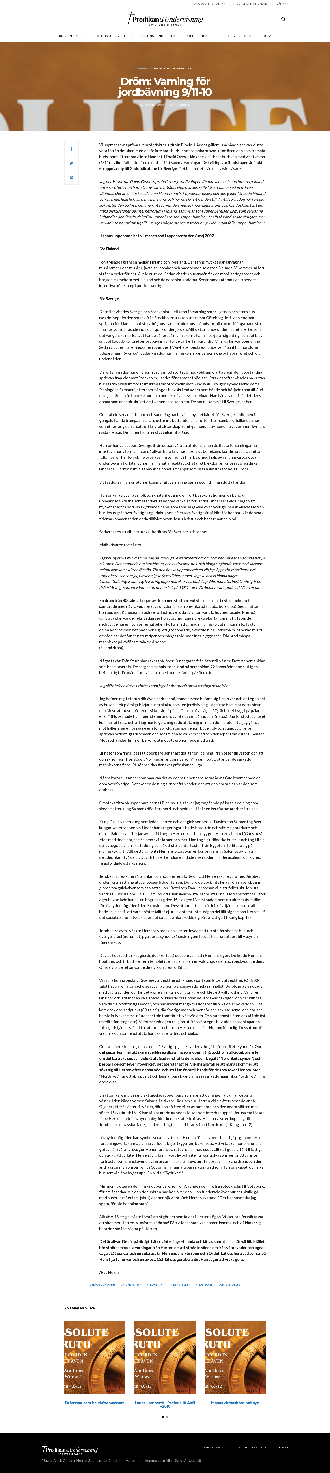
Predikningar (198, 36)
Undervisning (234, 36)
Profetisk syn (132, 1284)
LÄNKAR (282, 3)
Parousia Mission (206, 3)
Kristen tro (69, 36)
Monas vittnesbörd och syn (235, 1403)
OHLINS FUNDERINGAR (160, 36)
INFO (262, 36)
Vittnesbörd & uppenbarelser (171, 68)
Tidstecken (205, 1284)
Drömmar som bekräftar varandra (94, 1403)
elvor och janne (103, 1284)
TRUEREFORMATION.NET (251, 3)
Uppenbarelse (230, 1284)
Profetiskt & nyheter (111, 36)
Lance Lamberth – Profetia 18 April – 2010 (165, 1405)
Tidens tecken (181, 1284)
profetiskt (156, 1284)
